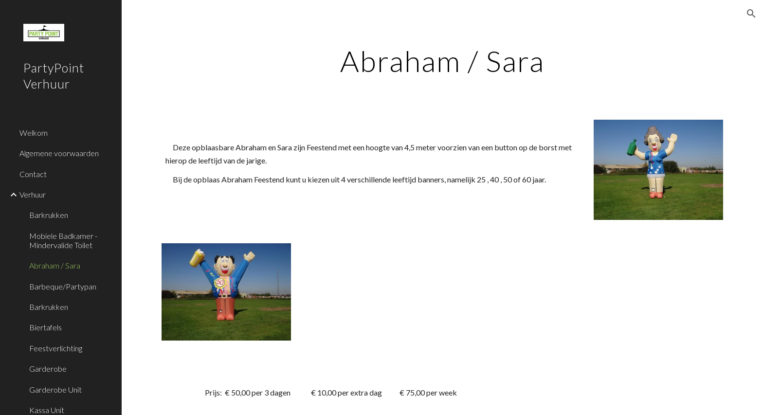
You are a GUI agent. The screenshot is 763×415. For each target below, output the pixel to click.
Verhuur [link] (32, 194)
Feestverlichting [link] (55, 348)
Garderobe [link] (48, 368)
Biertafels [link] (45, 327)
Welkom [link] (33, 132)
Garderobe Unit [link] (55, 389)
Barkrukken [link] (48, 214)
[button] (751, 13)
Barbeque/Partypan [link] (62, 286)
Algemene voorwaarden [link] (59, 153)
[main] (442, 61)
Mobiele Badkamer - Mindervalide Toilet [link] (63, 240)
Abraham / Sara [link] (54, 265)
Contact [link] (33, 174)
